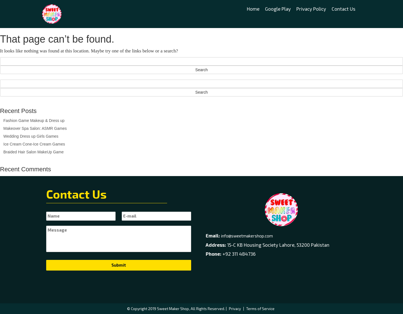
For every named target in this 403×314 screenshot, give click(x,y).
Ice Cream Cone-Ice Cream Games (34, 144)
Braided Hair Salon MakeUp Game (33, 152)
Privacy (235, 308)
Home (253, 8)
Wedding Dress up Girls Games (30, 136)
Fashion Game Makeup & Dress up (34, 120)
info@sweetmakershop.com (247, 235)
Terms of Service (260, 308)
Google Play (278, 8)
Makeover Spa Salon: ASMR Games (35, 128)
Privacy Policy (311, 8)
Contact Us (343, 8)
